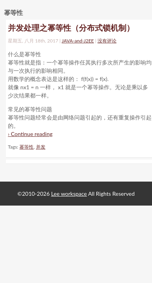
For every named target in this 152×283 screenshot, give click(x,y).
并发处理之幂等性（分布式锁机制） (71, 27)
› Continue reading (30, 133)
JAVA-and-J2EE (78, 41)
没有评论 (107, 41)
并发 (40, 147)
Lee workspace (69, 193)
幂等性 (26, 147)
